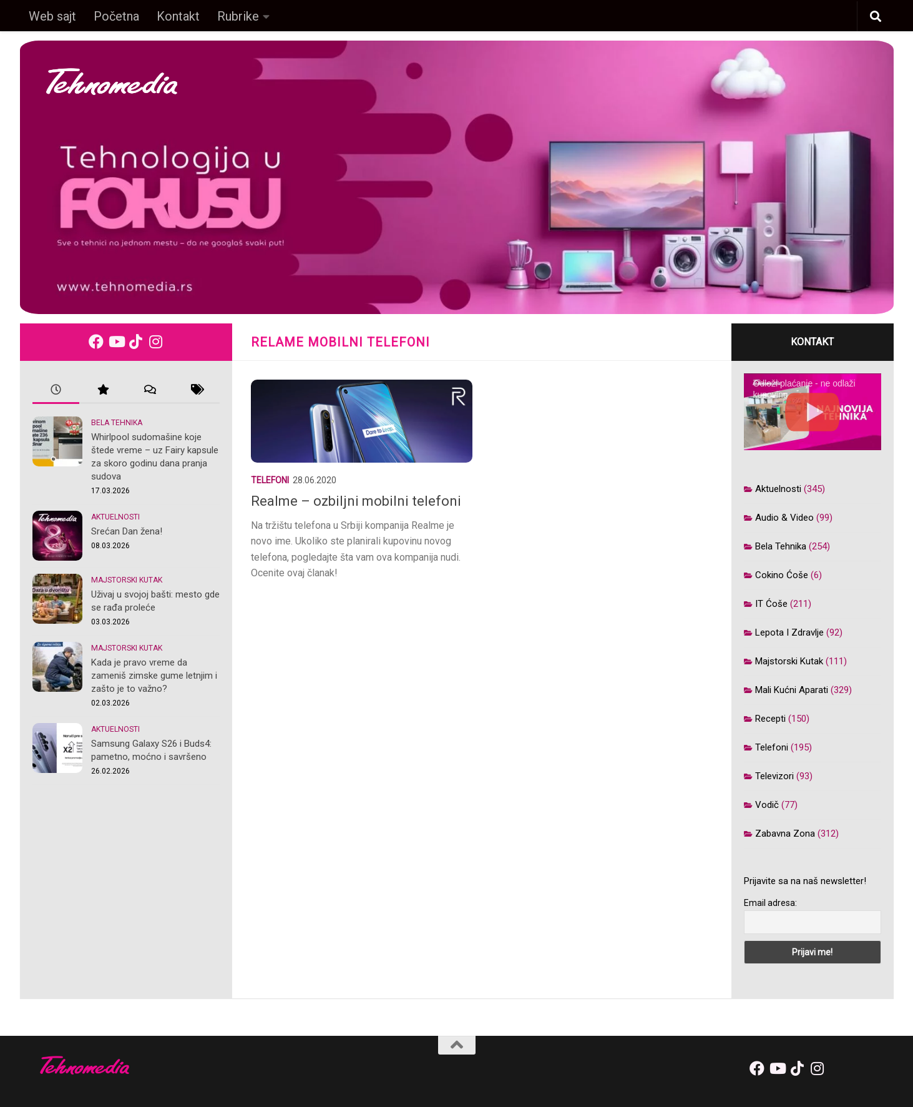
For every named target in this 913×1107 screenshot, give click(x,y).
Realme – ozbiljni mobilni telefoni (356, 501)
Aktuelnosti (115, 517)
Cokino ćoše (781, 575)
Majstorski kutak (126, 580)
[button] (875, 16)
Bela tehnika (116, 422)
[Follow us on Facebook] (96, 341)
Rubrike (238, 16)
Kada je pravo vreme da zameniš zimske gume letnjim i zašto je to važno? (154, 675)
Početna (116, 16)
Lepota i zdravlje (789, 632)
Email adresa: (770, 903)
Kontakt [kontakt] (812, 342)
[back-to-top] (457, 1045)
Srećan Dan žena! (126, 531)
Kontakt (178, 16)
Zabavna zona (785, 833)
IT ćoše (771, 603)
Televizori (774, 776)
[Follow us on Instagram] (156, 341)
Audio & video (784, 517)
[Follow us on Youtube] (116, 341)
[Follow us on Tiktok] (136, 341)
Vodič (767, 804)
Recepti (770, 718)
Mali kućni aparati (791, 690)
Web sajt (52, 16)
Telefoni (270, 480)
